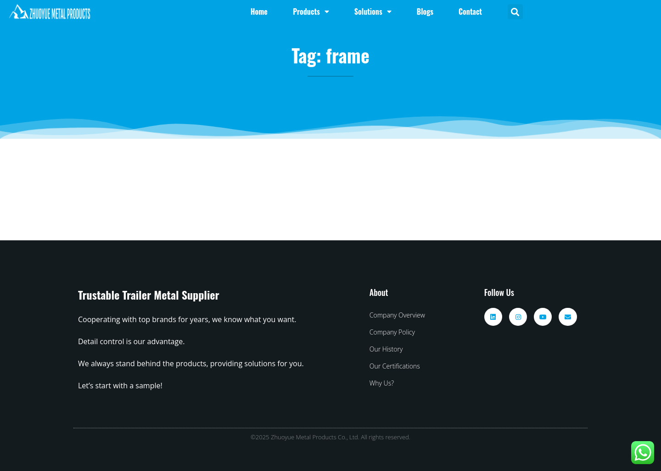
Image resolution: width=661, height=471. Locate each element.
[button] (515, 11)
